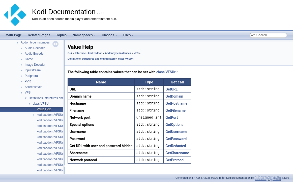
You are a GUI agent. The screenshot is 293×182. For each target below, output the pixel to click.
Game (29, 59)
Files (128, 35)
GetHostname (176, 103)
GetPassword (176, 139)
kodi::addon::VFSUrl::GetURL (56, 170)
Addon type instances (35, 42)
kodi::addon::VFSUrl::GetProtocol (59, 153)
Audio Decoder (35, 48)
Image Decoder (35, 64)
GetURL (171, 89)
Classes (109, 35)
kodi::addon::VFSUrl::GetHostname (60, 131)
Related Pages (39, 35)
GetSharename (177, 153)
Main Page (14, 35)
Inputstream (33, 70)
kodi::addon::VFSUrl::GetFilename (60, 126)
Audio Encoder (35, 53)
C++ (70, 53)
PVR (28, 81)
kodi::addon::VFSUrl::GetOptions (59, 137)
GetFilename (175, 110)
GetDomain (174, 96)
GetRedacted (175, 146)
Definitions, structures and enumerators (55, 98)
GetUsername (176, 132)
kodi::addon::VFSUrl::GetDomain (59, 120)
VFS (28, 92)
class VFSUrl (41, 103)
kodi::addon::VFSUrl (50, 115)
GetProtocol (174, 160)
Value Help (44, 109)
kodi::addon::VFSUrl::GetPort (56, 148)
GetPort (171, 118)
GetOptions (174, 125)
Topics (61, 35)
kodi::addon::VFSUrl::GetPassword (60, 142)
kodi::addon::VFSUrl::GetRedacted (60, 159)
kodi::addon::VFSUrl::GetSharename (61, 165)
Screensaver (33, 87)
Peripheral (32, 76)
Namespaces (84, 35)
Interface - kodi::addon (88, 53)
